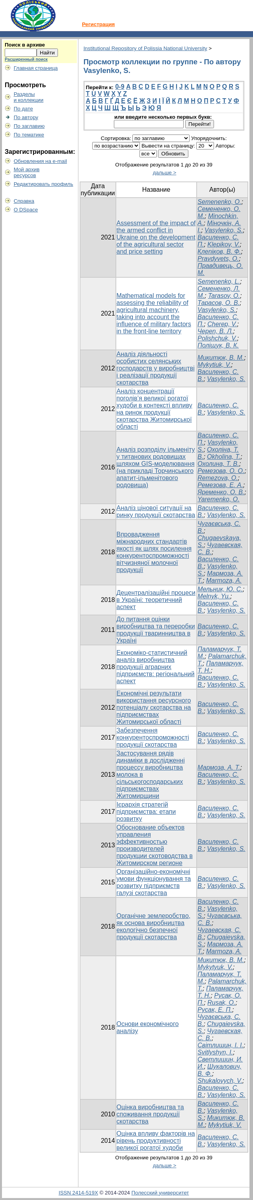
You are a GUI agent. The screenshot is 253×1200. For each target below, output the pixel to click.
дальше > (165, 173)
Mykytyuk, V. (215, 967)
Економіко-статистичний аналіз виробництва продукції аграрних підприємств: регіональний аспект (156, 666)
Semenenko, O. (219, 201)
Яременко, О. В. (220, 492)
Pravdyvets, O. (218, 258)
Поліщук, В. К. (218, 345)
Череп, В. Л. (215, 331)
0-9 (119, 86)
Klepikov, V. (223, 244)
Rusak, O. (221, 1002)
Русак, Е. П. (214, 1009)
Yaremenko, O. (218, 499)
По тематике (29, 135)
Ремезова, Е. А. (220, 485)
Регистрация (98, 24)
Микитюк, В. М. (220, 357)
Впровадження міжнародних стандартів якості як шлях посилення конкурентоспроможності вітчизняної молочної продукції (154, 552)
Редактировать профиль (43, 184)
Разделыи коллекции (29, 97)
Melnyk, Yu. (213, 596)
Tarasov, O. (224, 295)
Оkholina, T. (223, 456)
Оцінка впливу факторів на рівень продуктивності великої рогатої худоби (156, 1140)
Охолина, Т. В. (218, 463)
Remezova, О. (217, 478)
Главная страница (36, 68)
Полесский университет (160, 1193)
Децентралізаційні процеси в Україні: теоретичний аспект (156, 599)
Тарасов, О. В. (218, 302)
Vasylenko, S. (224, 230)
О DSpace (26, 210)
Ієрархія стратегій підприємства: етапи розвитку (146, 811)
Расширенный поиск (26, 59)
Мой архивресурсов (27, 172)
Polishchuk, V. (217, 338)
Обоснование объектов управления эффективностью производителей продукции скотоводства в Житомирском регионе (155, 845)
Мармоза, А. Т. (218, 767)
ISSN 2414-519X (78, 1193)
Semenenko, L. (218, 281)
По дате (23, 109)
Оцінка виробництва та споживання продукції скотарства (150, 1114)
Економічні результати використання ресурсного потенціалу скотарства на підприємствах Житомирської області (154, 707)
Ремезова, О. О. (220, 470)
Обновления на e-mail (40, 161)
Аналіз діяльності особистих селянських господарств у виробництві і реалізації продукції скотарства (156, 368)
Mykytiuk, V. (214, 364)
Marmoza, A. (224, 580)
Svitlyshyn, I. (215, 1052)
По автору (26, 117)
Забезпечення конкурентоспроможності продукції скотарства (153, 737)
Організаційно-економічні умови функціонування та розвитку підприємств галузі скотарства (154, 882)
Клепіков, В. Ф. (219, 251)
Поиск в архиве (25, 45)
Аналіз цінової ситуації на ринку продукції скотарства (156, 511)
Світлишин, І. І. (220, 1045)
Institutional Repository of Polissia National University (145, 48)
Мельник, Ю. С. (220, 589)
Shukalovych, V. (219, 1080)
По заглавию (29, 126)
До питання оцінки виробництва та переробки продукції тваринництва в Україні (156, 630)
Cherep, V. (222, 324)
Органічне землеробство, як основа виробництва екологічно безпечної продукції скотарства (154, 926)
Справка (24, 201)
